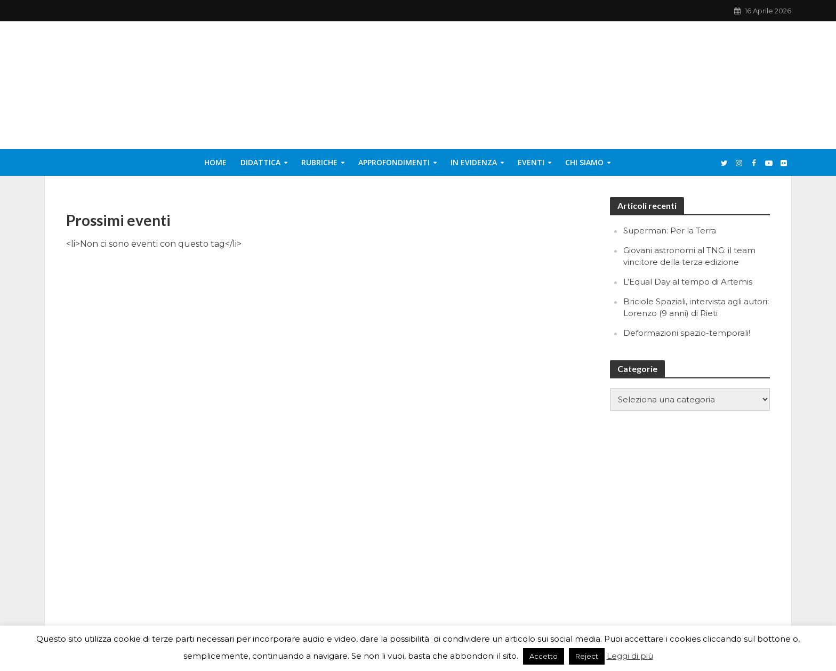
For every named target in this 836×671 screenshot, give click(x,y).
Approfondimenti (394, 162)
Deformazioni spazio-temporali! (686, 333)
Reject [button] (586, 656)
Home (215, 162)
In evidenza (474, 162)
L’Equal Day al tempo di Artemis (687, 282)
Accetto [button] (543, 656)
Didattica (260, 162)
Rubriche (319, 162)
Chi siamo (584, 162)
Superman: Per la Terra (669, 230)
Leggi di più (630, 656)
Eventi (531, 162)
